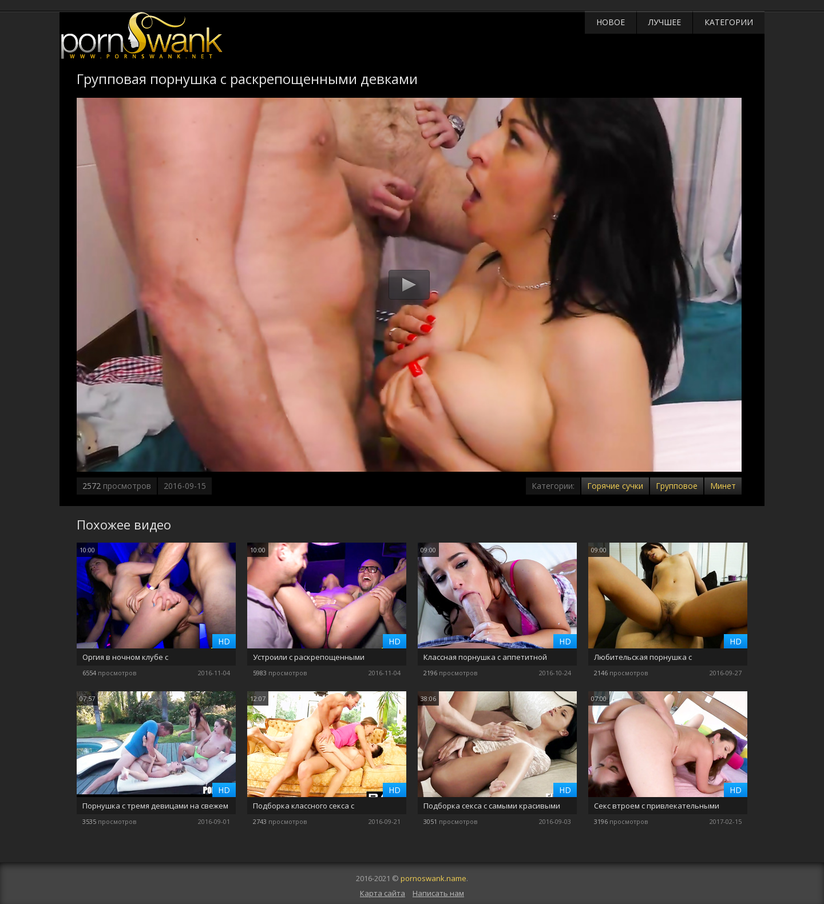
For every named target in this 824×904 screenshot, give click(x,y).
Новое (610, 22)
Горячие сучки (615, 485)
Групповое (677, 485)
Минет (723, 485)
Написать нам (438, 893)
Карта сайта (382, 893)
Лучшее (664, 22)
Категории (728, 22)
